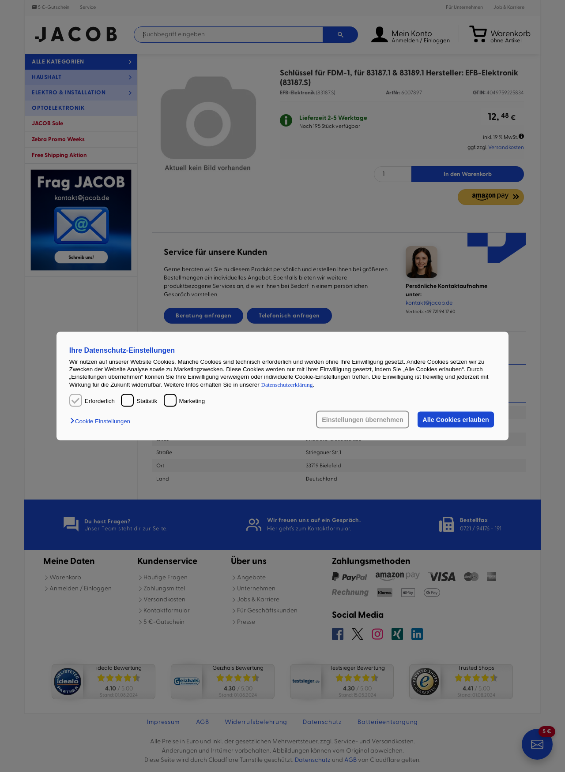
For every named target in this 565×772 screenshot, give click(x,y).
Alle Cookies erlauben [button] (455, 419)
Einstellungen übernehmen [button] (362, 419)
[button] (102, 421)
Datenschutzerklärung (287, 384)
